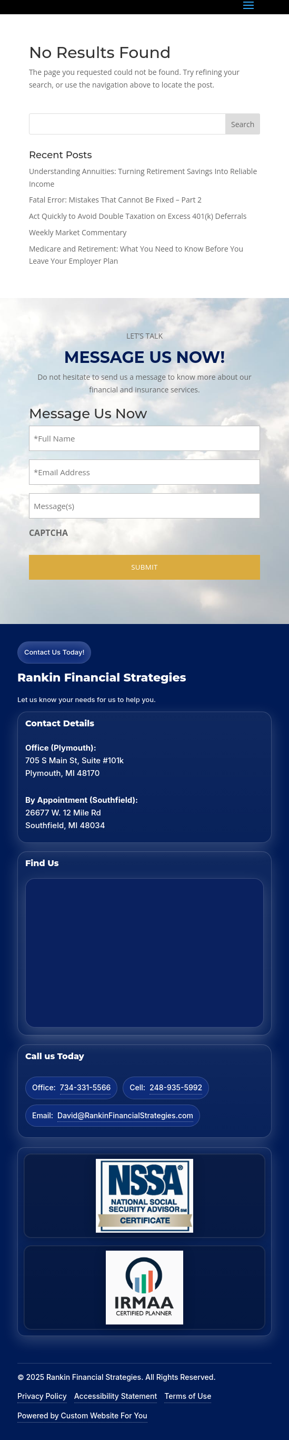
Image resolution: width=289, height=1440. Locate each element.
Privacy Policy (42, 1395)
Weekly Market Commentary (77, 232)
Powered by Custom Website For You (82, 1415)
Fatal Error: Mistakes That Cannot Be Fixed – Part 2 (115, 200)
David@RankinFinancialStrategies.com (125, 1115)
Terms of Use (187, 1395)
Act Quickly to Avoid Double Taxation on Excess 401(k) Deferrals (138, 216)
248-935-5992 (176, 1087)
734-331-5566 (85, 1087)
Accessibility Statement (115, 1395)
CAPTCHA (48, 533)
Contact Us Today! (54, 652)
